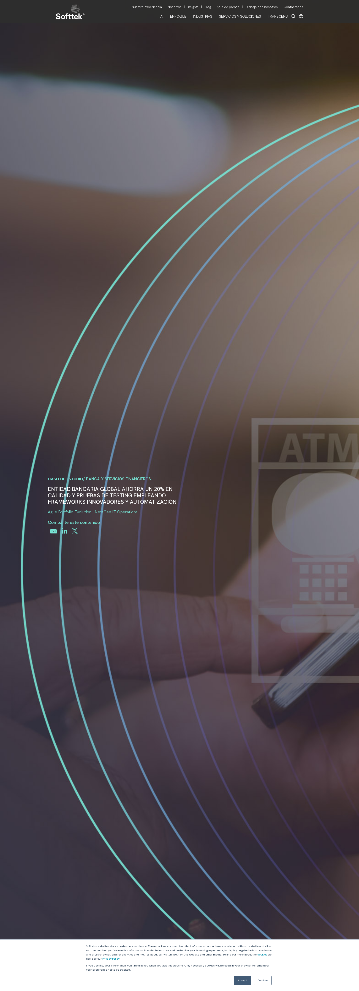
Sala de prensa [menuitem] (228, 7)
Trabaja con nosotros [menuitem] (261, 7)
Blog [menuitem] (207, 7)
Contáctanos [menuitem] (293, 7)
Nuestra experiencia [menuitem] (147, 7)
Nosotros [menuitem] (175, 7)
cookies (262, 954)
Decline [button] (263, 980)
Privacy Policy (111, 959)
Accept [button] (242, 980)
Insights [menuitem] (193, 7)
